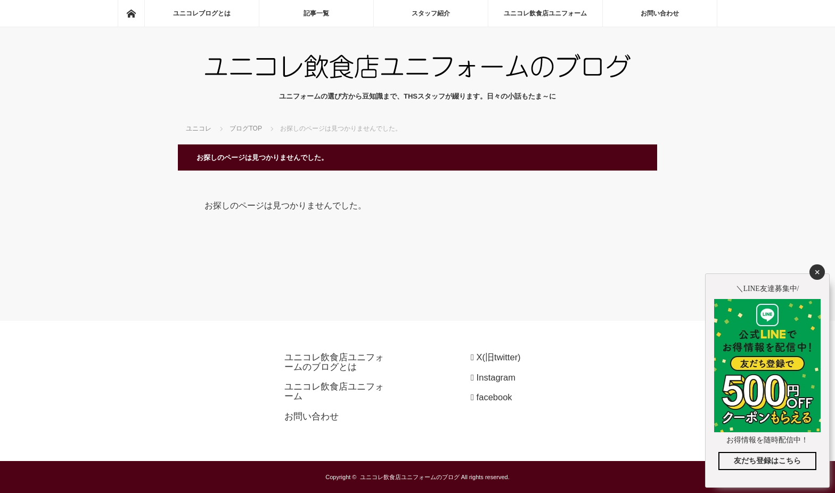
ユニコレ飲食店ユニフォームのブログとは (334, 362)
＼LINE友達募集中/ (767, 289)
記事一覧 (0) (316, 13)
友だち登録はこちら (767, 461)
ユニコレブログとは (202, 13)
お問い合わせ (660, 13)
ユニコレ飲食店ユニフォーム (545, 13)
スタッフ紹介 (431, 13)
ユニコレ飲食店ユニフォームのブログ (410, 477)
